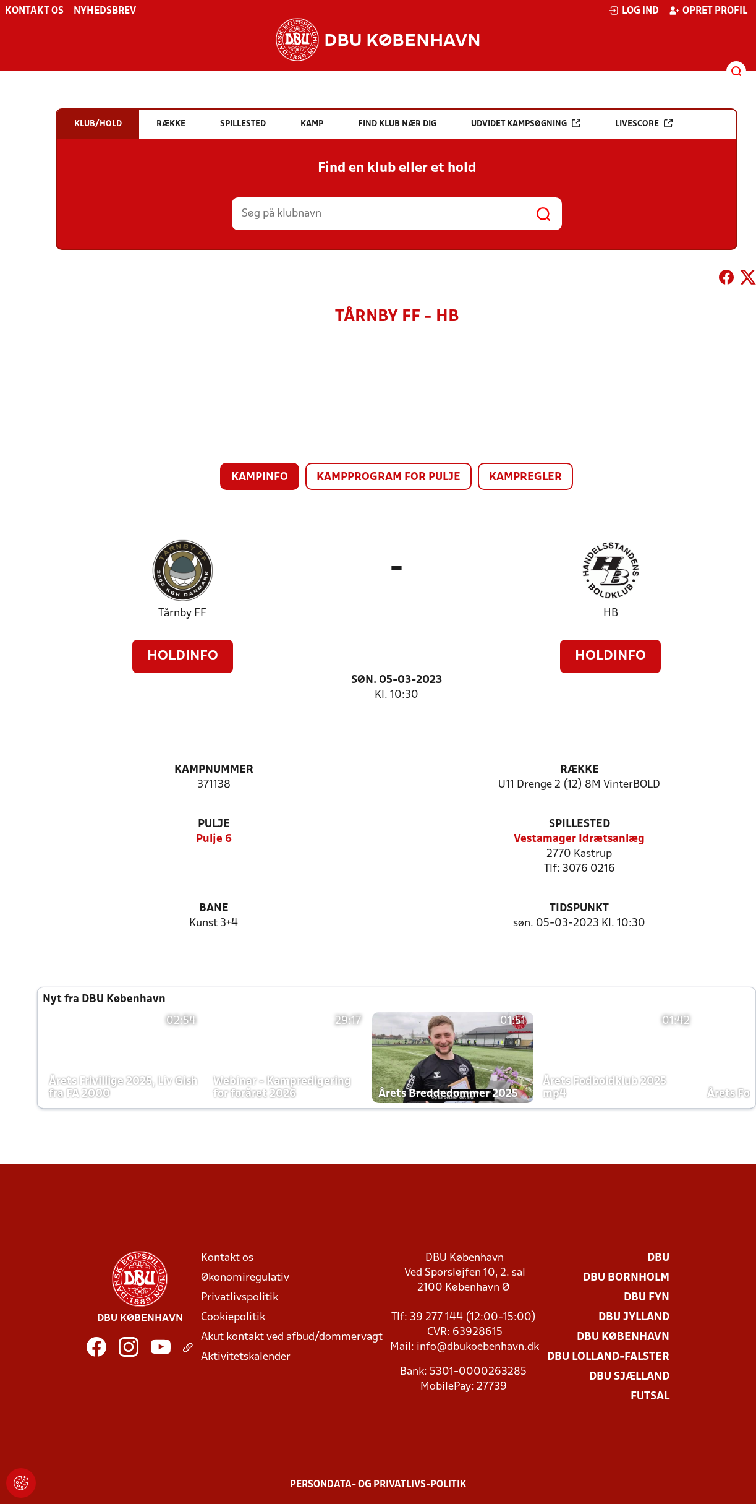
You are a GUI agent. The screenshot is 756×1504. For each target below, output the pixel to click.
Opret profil (708, 10)
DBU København (623, 1337)
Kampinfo (259, 477)
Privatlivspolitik (239, 1297)
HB (610, 613)
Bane (214, 908)
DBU (658, 1258)
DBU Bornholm (626, 1278)
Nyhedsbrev (105, 11)
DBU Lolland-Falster (608, 1357)
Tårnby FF (182, 613)
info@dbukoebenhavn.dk (478, 1347)
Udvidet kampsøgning (525, 123)
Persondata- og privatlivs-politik (378, 1484)
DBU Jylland (633, 1317)
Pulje (214, 824)
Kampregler (525, 477)
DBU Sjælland (629, 1377)
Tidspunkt (579, 908)
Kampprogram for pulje (388, 477)
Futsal (650, 1396)
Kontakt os (34, 11)
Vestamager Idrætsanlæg (579, 839)
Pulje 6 (214, 839)
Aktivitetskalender (246, 1357)
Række (579, 770)
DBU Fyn (646, 1297)
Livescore (644, 123)
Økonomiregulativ (245, 1278)
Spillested (579, 824)
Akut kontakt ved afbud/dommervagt (292, 1337)
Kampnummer (213, 770)
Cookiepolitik (233, 1317)
